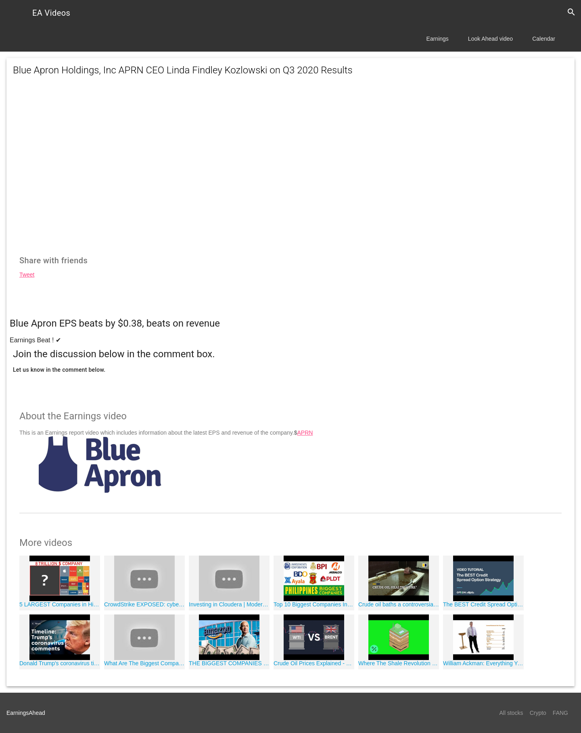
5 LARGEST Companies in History (59, 604)
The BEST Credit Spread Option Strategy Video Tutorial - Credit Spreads (483, 604)
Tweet (26, 274)
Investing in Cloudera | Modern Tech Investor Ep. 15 (229, 604)
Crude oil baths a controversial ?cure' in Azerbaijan (398, 604)
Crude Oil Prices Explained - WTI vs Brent (314, 663)
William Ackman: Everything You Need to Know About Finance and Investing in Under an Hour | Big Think (483, 663)
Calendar (543, 38)
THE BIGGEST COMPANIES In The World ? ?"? (229, 663)
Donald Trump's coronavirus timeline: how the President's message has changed (59, 663)
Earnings (437, 38)
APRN (305, 432)
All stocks (511, 713)
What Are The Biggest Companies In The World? (144, 663)
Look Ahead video (490, 38)
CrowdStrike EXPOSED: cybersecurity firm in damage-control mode (144, 604)
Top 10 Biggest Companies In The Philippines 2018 (314, 604)
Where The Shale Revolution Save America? (398, 663)
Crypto (538, 713)
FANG (560, 713)
